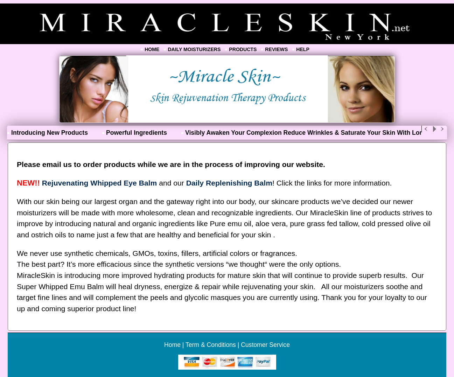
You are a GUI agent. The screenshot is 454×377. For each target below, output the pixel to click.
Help (302, 49)
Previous (426, 129)
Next (443, 129)
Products (243, 49)
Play (434, 129)
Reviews (276, 49)
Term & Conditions (211, 344)
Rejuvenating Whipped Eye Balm (99, 183)
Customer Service (265, 344)
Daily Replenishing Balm (229, 183)
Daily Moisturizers (194, 49)
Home (152, 49)
